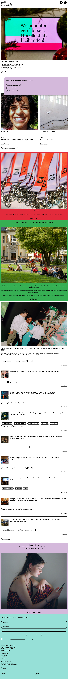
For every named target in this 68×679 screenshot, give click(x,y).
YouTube (37, 672)
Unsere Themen (6, 539)
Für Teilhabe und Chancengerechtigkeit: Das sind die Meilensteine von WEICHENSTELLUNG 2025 (33, 349)
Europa (4, 403)
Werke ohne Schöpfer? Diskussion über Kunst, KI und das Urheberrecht (35, 371)
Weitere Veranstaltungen (8, 148)
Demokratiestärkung (33, 423)
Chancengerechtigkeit (20, 361)
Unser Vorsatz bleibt (9, 62)
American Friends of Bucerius (9, 664)
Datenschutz (4, 653)
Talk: (17, 138)
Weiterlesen (5, 72)
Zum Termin (5, 144)
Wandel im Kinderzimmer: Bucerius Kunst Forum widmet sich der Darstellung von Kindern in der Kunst (38, 437)
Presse (4, 668)
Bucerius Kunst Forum (13, 88)
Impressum (4, 655)
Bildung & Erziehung (7, 361)
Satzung (3, 656)
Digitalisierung (13, 382)
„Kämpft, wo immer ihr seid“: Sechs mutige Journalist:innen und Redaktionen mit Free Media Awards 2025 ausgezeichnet (38, 499)
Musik (15, 426)
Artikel (30, 361)
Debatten (4, 382)
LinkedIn (37, 673)
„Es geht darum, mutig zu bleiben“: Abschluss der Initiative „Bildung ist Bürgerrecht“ (34, 458)
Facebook (3, 673)
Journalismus (44, 423)
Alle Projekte (10, 91)
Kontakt (3, 658)
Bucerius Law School (12, 85)
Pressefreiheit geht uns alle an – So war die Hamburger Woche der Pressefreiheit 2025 (38, 479)
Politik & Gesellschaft (13, 403)
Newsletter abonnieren (33, 635)
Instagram (4, 672)
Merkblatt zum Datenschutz (17, 639)
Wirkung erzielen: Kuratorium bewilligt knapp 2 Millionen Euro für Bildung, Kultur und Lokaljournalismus (38, 414)
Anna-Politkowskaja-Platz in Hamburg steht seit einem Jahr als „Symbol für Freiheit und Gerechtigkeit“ (36, 520)
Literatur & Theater (7, 426)
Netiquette (38, 675)
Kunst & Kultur (22, 382)
